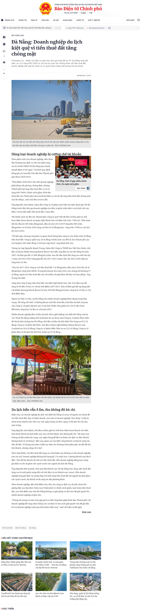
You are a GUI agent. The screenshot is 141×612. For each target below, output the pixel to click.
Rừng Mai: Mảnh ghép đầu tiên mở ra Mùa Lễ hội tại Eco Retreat (16, 563)
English (83, 13)
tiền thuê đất (7, 528)
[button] (56, 28)
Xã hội (56, 20)
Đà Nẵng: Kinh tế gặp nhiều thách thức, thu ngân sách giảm (71, 182)
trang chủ (7, 20)
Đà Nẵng (32, 528)
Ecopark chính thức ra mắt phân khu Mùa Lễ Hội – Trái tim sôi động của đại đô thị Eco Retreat (50, 565)
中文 (90, 13)
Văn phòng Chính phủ (95, 28)
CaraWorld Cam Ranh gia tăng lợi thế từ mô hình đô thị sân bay (15, 594)
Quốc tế (80, 20)
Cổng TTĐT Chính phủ (75, 28)
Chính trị (22, 20)
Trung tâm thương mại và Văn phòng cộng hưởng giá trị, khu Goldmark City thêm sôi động (83, 565)
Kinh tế (34, 20)
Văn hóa (45, 20)
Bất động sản (18, 35)
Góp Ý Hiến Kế (94, 20)
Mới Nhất (130, 20)
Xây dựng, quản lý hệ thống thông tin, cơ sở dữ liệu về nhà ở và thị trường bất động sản (84, 596)
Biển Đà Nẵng (20, 528)
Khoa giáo (67, 20)
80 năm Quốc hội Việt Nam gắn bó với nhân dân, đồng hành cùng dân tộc (30, 28)
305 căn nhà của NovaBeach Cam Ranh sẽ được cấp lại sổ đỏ (49, 594)
